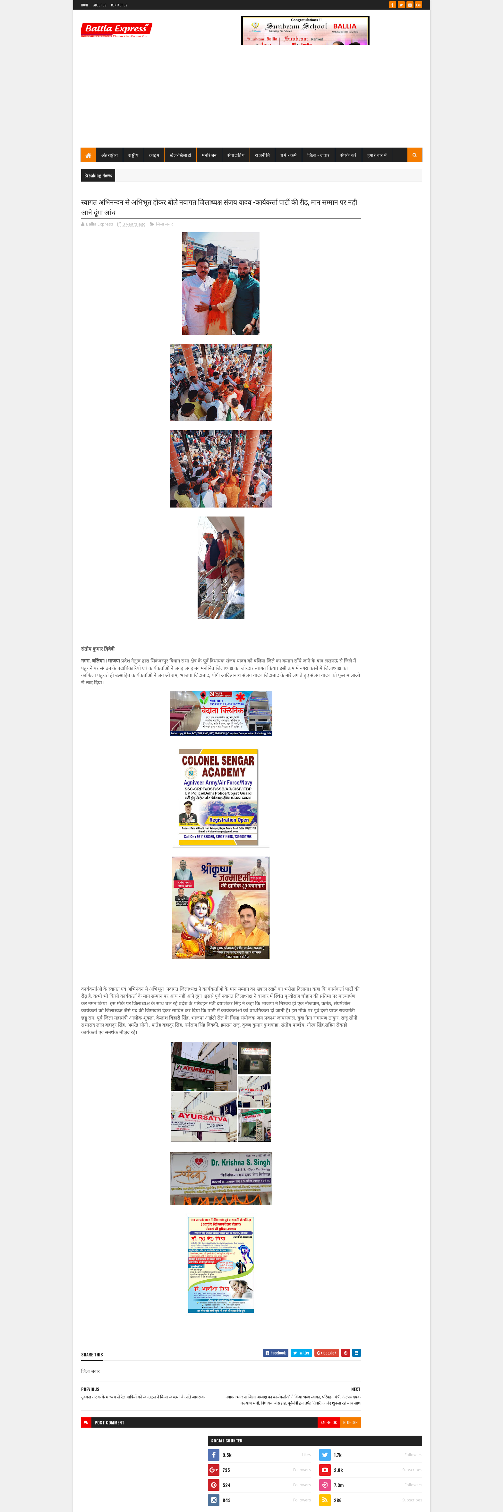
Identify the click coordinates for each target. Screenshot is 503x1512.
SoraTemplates (104, 1503)
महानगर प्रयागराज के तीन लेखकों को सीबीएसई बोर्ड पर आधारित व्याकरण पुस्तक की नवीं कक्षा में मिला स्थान (384, 749)
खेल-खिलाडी (180, 154)
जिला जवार (164, 226)
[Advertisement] (251, 99)
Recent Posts (345, 432)
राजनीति (262, 154)
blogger (298, 1437)
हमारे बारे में (377, 154)
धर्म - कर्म (288, 154)
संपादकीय (236, 154)
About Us (99, 5)
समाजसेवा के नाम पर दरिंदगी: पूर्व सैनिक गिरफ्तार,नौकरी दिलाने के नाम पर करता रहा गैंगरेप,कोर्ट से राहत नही (380, 707)
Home (85, 5)
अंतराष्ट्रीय (109, 154)
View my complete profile (341, 298)
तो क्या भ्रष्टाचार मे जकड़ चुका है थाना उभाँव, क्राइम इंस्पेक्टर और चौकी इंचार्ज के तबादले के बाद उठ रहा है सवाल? (385, 384)
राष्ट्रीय (133, 154)
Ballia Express (340, 289)
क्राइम (154, 154)
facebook (276, 1437)
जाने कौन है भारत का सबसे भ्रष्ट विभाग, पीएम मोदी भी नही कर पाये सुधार (382, 407)
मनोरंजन (209, 154)
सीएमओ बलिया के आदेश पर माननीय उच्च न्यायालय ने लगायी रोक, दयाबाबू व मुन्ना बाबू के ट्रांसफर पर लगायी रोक (383, 331)
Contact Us (119, 5)
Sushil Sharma (149, 1503)
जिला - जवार (318, 154)
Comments (396, 432)
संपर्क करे (348, 154)
